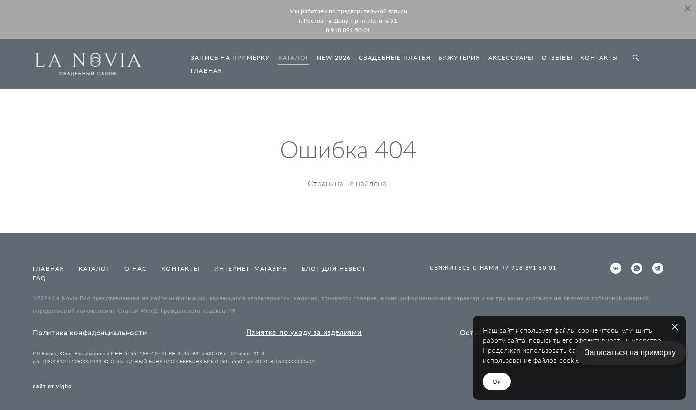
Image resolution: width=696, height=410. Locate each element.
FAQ (40, 278)
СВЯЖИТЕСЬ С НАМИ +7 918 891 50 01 (493, 267)
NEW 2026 (334, 57)
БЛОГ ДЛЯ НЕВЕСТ (334, 268)
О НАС (135, 268)
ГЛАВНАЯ (206, 70)
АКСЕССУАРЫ (511, 57)
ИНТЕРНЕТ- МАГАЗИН (250, 268)
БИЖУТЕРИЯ (459, 57)
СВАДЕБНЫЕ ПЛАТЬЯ (395, 57)
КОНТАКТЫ (599, 57)
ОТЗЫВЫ (557, 57)
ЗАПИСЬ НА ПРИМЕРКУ (230, 57)
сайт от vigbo (52, 386)
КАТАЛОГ (293, 57)
